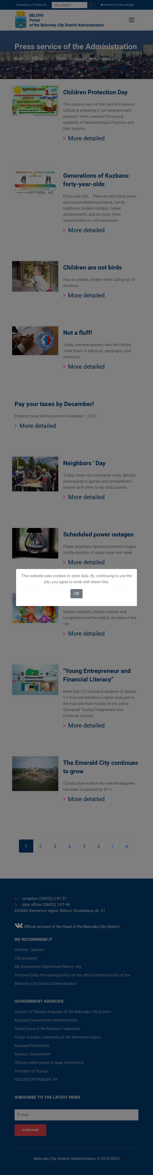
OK (76, 593)
